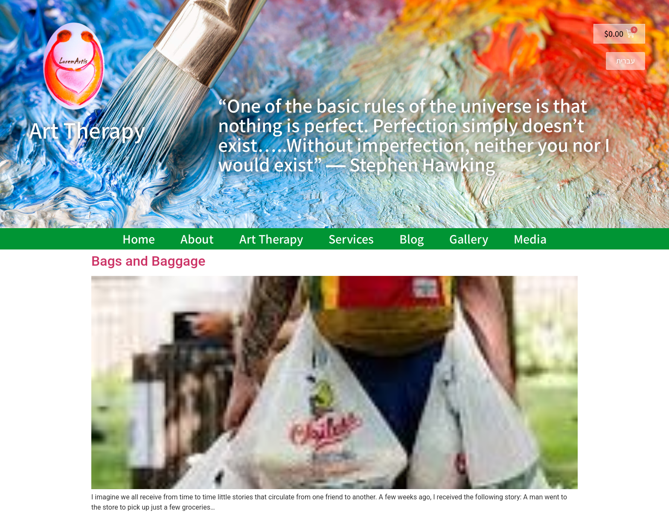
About (197, 238)
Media (530, 238)
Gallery (468, 238)
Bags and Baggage (148, 261)
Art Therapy (271, 238)
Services (351, 238)
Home (138, 238)
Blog (411, 238)
